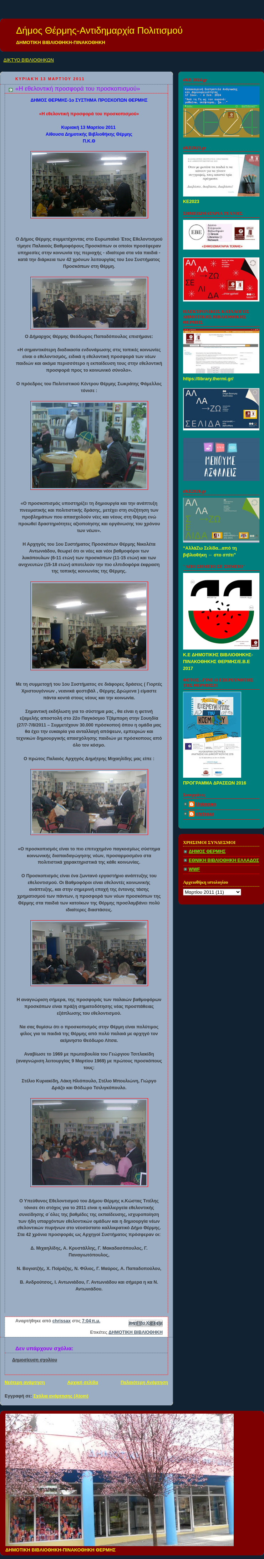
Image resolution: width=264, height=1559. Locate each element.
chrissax (205, 813)
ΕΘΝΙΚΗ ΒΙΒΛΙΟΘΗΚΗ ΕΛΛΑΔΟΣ (224, 860)
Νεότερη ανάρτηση (25, 1382)
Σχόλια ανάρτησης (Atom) (61, 1396)
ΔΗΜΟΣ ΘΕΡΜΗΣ (207, 851)
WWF (194, 869)
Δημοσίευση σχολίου (34, 1359)
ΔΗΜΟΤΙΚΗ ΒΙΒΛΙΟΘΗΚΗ (135, 1332)
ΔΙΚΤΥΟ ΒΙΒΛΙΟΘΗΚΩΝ (29, 60)
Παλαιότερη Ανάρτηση (144, 1382)
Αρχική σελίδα (82, 1382)
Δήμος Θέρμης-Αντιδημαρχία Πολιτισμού (99, 30)
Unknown (206, 804)
